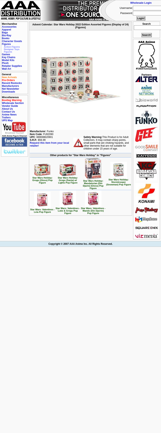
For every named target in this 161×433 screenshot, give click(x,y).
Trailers (6, 117)
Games (6, 54)
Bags (5, 32)
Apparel (6, 29)
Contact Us (8, 111)
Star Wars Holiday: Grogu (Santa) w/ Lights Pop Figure (68, 179)
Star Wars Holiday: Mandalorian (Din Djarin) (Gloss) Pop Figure (93, 183)
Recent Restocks (12, 83)
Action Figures (12, 47)
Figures (6, 44)
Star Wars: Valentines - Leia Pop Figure (42, 209)
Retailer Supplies (12, 66)
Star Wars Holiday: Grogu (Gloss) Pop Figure (42, 179)
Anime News (9, 114)
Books (6, 38)
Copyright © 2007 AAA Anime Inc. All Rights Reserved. (80, 243)
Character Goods (12, 41)
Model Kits (8, 60)
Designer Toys (11, 49)
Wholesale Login (140, 2)
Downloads (8, 91)
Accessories (9, 26)
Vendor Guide (10, 106)
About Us (7, 108)
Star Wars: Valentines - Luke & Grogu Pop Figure (68, 209)
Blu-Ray (6, 35)
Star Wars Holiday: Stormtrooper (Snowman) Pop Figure (118, 181)
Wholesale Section (13, 103)
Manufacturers (10, 86)
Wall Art (6, 68)
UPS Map (7, 120)
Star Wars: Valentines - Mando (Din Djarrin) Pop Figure (93, 209)
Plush (5, 63)
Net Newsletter (10, 88)
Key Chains (8, 57)
